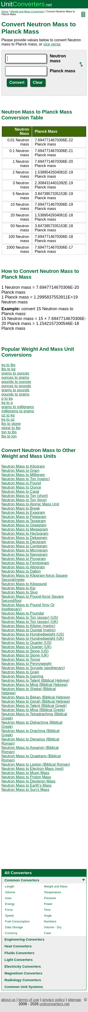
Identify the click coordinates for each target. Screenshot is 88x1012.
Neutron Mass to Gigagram (23, 525)
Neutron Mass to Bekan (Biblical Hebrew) (35, 697)
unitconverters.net (54, 1004)
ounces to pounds (16, 386)
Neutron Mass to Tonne (20, 659)
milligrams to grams (17, 411)
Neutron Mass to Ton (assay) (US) (29, 617)
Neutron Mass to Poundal (22, 613)
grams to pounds (15, 390)
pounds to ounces (16, 382)
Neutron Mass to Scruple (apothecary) (33, 668)
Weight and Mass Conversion (27, 11)
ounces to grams (15, 377)
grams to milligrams (17, 407)
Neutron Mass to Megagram (24, 529)
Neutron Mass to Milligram (23, 475)
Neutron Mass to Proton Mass (26, 777)
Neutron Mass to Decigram (23, 542)
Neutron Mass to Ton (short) (24, 496)
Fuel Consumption (17, 921)
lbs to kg (8, 369)
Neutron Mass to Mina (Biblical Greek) (33, 710)
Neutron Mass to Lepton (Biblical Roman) (35, 764)
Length (9, 886)
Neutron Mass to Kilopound (24, 584)
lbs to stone (11, 424)
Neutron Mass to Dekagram (24, 538)
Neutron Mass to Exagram (23, 513)
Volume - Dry (52, 927)
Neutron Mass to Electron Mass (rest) (32, 769)
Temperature (52, 892)
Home (4, 11)
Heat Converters (18, 946)
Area (8, 898)
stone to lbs (11, 428)
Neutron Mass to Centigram (24, 546)
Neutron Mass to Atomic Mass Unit (30, 504)
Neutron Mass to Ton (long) (24, 500)
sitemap (74, 1000)
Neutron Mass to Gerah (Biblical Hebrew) (35, 701)
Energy (10, 904)
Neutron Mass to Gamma (22, 676)
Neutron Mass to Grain (20, 672)
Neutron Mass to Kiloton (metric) (28, 626)
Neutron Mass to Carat (20, 492)
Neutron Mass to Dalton (21, 571)
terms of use (29, 1000)
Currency (11, 933)
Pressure (50, 898)
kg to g (7, 403)
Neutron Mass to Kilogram (23, 466)
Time (47, 909)
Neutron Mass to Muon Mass (25, 773)
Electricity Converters (22, 966)
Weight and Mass (55, 886)
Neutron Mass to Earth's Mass (26, 785)
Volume (10, 892)
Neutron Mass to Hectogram (24, 534)
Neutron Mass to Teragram (23, 521)
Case (47, 933)
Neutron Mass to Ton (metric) (25, 479)
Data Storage (14, 927)
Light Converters (18, 960)
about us (8, 1000)
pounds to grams (15, 394)
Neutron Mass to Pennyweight (26, 664)
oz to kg (8, 415)
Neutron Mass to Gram (20, 471)
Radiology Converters (22, 980)
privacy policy (53, 1000)
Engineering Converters (24, 939)
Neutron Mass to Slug (19, 592)
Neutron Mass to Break (20, 508)
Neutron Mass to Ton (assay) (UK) (29, 622)
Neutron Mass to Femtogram (25, 563)
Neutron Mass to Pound (21, 483)
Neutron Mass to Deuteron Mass (28, 781)
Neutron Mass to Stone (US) (25, 651)
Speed (9, 915)
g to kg (7, 398)
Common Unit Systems (23, 987)
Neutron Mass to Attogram (23, 567)
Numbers (50, 921)
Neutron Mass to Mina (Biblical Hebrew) (34, 685)
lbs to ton (9, 436)
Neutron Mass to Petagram (23, 517)
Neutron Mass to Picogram (23, 559)
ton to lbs (9, 432)
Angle (48, 915)
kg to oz (8, 419)
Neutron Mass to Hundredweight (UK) (32, 638)
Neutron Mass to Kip (18, 588)
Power (48, 904)
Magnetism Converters (23, 973)
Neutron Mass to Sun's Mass (25, 790)
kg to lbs (8, 365)
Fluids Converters (19, 953)
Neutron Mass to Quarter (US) (26, 643)
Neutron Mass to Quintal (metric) (28, 630)
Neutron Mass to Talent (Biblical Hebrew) (35, 680)
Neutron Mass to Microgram (24, 550)
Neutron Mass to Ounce (21, 487)
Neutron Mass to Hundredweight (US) (32, 634)
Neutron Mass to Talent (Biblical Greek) (34, 706)
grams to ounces (15, 373)
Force (9, 909)
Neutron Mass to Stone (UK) (25, 655)
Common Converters (21, 880)
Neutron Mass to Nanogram (24, 554)
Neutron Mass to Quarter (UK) (26, 647)
